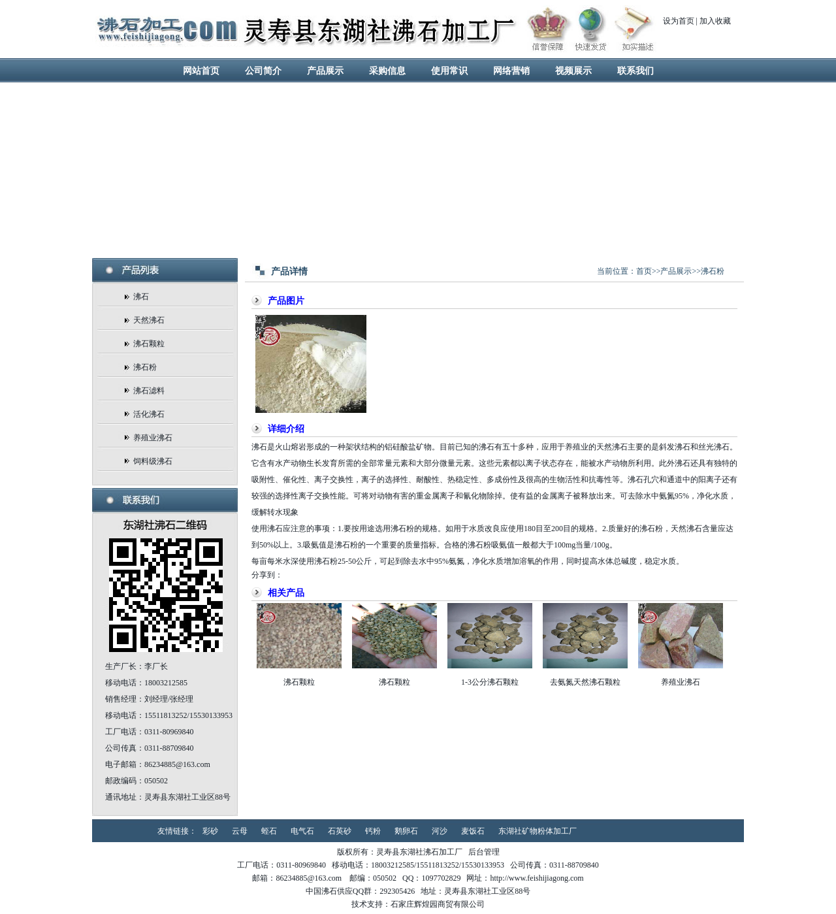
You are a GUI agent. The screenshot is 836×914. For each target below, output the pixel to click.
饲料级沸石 (152, 461)
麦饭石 (473, 831)
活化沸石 (149, 414)
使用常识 (449, 71)
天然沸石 (149, 320)
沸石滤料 (149, 390)
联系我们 (635, 71)
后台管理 (484, 852)
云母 (240, 831)
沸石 (141, 296)
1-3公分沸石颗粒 (490, 682)
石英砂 (339, 831)
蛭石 (269, 831)
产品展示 (325, 71)
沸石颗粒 (149, 343)
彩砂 (210, 831)
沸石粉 (145, 367)
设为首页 (678, 20)
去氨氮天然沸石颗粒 (585, 682)
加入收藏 (715, 20)
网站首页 (201, 71)
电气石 (302, 831)
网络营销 (511, 71)
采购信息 (387, 71)
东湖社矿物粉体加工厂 (537, 831)
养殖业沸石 (152, 437)
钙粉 (373, 831)
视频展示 (573, 71)
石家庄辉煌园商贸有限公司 (438, 904)
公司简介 (263, 71)
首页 (644, 271)
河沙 (439, 831)
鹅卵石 (406, 831)
